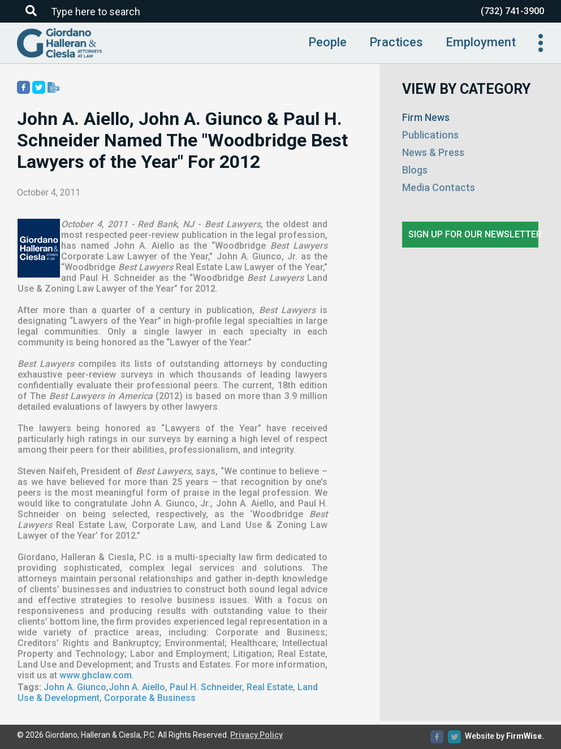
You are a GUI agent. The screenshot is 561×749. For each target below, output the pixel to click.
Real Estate (270, 687)
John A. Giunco (75, 687)
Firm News (426, 117)
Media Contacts (438, 187)
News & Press (433, 152)
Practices (396, 42)
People (327, 42)
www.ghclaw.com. (96, 675)
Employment (481, 42)
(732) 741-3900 (512, 11)
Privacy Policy (256, 734)
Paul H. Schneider (206, 687)
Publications (430, 135)
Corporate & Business (150, 697)
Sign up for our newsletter (473, 234)
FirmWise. (525, 736)
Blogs (415, 170)
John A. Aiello (137, 687)
